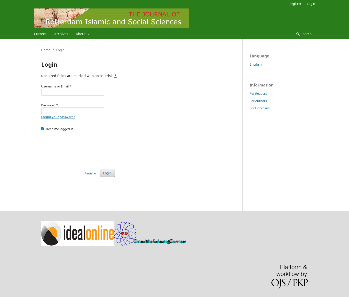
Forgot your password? (58, 117)
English (256, 64)
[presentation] (78, 148)
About (81, 33)
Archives (61, 33)
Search (304, 33)
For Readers (258, 93)
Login (311, 3)
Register (295, 3)
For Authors (258, 101)
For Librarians (260, 108)
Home (45, 50)
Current (40, 33)
